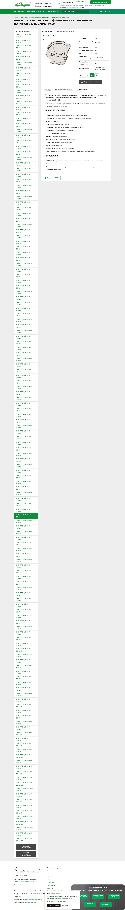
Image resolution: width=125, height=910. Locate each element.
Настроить (65, 905)
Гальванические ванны (114, 896)
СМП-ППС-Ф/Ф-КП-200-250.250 (24, 63)
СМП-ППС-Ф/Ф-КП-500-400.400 (24, 421)
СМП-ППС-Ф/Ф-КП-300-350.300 (24, 220)
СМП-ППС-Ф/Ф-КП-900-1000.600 (24, 745)
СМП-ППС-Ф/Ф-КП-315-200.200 (24, 231)
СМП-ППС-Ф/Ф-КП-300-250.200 (24, 192)
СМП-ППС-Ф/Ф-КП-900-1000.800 (24, 750)
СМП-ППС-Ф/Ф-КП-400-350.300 (24, 337)
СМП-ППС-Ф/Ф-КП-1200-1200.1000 (24, 823)
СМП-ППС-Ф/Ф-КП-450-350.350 (24, 376)
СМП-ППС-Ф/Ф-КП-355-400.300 (24, 309)
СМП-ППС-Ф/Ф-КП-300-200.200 (24, 186)
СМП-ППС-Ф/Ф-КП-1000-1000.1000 (24, 784)
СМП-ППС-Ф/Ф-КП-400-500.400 (24, 365)
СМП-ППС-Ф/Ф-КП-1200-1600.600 (24, 829)
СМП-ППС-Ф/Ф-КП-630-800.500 (24, 588)
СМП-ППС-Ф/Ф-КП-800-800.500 (24, 678)
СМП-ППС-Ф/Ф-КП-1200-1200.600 (24, 812)
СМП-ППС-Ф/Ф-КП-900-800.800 (24, 728)
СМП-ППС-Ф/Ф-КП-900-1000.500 (24, 739)
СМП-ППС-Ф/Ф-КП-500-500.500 (24, 438)
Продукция (24, 17)
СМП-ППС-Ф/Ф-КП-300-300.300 (24, 214)
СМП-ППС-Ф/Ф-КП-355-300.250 (24, 287)
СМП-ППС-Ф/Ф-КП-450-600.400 (24, 415)
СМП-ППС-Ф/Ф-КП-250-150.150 (24, 103)
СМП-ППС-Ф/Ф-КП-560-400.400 (24, 460)
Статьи (49, 880)
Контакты (50, 874)
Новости (50, 877)
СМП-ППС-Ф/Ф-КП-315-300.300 (24, 259)
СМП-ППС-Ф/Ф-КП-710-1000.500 (24, 650)
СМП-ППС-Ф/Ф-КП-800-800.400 (24, 672)
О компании (51, 871)
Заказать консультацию (100, 2)
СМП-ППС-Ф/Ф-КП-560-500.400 (24, 471)
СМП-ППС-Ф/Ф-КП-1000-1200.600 (24, 795)
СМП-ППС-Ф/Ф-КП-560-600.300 (24, 482)
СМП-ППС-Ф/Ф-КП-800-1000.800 (24, 711)
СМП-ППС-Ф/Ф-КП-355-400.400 (24, 315)
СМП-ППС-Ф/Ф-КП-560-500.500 (24, 477)
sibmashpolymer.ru (30, 902)
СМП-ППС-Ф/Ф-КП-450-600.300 (24, 410)
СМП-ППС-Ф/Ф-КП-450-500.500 (24, 404)
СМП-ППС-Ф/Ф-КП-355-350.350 (24, 304)
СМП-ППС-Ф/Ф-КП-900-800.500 (24, 717)
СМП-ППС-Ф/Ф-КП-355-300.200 (24, 281)
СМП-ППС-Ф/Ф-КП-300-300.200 (24, 203)
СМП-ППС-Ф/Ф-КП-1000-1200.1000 (24, 806)
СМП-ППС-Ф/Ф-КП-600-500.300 (24, 510)
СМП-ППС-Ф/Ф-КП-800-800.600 (24, 683)
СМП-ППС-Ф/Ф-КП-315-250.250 (24, 242)
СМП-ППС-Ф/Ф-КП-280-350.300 (24, 181)
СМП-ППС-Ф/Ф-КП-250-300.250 (24, 136)
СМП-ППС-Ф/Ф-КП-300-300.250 (24, 209)
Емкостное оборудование (82, 896)
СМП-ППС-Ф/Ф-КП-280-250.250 (24, 158)
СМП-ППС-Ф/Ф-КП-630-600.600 (24, 577)
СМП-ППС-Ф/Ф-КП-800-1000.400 (24, 694)
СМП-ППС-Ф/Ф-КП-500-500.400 (24, 432)
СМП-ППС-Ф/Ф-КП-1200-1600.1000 (24, 840)
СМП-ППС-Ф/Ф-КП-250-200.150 (24, 108)
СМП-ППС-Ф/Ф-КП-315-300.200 (24, 248)
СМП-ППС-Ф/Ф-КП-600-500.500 (24, 521)
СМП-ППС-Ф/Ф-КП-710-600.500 (24, 611)
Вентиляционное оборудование (40, 17)
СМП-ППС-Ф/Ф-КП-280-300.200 (24, 164)
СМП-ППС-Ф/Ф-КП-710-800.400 (24, 622)
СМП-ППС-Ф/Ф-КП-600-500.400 (24, 516)
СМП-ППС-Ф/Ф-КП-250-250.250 (24, 125)
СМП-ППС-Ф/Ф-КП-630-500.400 (24, 555)
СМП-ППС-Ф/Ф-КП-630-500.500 (24, 560)
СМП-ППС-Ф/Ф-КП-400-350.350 (24, 343)
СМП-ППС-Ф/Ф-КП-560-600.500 (24, 493)
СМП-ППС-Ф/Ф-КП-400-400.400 (24, 354)
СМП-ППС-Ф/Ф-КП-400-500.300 (24, 359)
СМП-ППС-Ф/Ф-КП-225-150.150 (24, 69)
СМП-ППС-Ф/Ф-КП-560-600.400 (24, 488)
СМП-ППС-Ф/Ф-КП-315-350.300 (24, 264)
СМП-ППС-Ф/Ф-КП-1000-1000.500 (24, 767)
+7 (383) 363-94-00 (67, 2)
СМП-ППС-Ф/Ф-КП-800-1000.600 (24, 706)
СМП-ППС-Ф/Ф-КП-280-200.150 (24, 142)
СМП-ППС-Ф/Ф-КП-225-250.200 (24, 91)
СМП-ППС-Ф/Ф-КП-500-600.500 (24, 454)
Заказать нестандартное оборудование (26, 854)
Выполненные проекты (54, 868)
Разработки (50, 882)
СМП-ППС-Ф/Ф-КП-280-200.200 (24, 147)
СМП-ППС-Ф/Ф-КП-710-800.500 (24, 627)
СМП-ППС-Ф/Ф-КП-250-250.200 (24, 119)
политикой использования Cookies (56, 898)
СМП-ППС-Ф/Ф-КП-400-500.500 (24, 371)
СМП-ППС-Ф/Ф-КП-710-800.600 (24, 633)
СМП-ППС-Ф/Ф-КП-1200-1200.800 (24, 817)
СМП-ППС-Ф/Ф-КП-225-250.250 (24, 97)
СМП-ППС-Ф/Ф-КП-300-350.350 (24, 225)
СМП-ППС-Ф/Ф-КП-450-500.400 (24, 399)
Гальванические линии (98, 896)
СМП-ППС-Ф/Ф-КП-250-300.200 (24, 130)
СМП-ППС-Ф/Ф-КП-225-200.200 (24, 80)
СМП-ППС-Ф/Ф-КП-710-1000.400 (24, 644)
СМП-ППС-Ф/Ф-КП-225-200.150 (24, 75)
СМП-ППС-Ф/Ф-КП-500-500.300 (24, 426)
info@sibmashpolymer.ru (81, 1)
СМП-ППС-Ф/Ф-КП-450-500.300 (24, 393)
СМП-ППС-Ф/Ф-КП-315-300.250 (24, 253)
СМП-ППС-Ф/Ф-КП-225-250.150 (24, 86)
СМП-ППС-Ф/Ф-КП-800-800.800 (24, 689)
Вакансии (50, 888)
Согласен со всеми (53, 905)
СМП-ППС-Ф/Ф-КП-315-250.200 (24, 237)
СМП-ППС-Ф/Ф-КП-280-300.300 (24, 175)
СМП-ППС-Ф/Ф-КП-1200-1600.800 (24, 834)
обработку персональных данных (24, 881)
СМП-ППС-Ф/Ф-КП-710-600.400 (24, 605)
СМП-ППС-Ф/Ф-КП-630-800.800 (24, 600)
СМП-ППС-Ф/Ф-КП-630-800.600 (24, 594)
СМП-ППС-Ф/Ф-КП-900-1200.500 (24, 761)
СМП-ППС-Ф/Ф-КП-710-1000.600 (24, 655)
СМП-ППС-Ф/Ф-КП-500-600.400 (24, 449)
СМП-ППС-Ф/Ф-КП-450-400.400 (24, 387)
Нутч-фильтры (106, 904)
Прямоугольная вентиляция (60, 17)
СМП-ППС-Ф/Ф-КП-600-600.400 (24, 532)
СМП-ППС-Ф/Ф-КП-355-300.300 (24, 292)
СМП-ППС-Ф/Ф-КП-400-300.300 (24, 331)
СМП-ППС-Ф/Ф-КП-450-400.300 (24, 382)
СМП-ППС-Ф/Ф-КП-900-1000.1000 (24, 756)
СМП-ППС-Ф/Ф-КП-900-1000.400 (24, 734)
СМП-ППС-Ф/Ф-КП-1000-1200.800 (24, 801)
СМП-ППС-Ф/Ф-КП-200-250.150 (24, 52)
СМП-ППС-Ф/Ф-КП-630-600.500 (24, 572)
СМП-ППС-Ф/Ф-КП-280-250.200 (24, 153)
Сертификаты (51, 885)
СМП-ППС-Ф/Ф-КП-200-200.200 (24, 47)
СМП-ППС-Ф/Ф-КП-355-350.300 (24, 298)
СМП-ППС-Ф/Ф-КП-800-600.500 (24, 661)
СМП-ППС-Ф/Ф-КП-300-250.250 (24, 197)
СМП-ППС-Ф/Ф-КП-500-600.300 (24, 443)
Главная (16, 17)
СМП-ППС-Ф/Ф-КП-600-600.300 (24, 527)
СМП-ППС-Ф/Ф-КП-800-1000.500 (24, 700)
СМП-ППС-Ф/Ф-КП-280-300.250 (24, 170)
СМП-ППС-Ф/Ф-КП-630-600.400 (24, 566)
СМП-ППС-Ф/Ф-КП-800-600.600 (24, 667)
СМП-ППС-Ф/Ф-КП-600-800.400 (24, 549)
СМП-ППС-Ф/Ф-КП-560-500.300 (24, 466)
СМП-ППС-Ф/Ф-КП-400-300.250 (24, 326)
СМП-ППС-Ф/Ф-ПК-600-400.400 (24, 505)
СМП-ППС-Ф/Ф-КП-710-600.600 (24, 616)
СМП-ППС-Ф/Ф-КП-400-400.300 (24, 348)
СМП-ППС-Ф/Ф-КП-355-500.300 (24, 320)
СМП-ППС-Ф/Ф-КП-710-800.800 (24, 639)
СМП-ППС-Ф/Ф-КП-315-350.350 (24, 270)
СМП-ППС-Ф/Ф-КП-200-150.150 (24, 36)
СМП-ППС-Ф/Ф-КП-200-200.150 (24, 41)
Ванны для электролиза (90, 904)
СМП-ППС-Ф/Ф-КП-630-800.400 (24, 583)
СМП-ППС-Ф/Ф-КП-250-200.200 (24, 114)
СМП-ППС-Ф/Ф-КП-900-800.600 (24, 722)
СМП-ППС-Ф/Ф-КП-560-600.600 (24, 499)
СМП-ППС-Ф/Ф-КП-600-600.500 (24, 538)
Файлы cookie (18, 885)
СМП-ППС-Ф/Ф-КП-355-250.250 (24, 276)
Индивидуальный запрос (92, 82)
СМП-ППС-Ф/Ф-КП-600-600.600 (24, 544)
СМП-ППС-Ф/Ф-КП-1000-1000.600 (24, 773)
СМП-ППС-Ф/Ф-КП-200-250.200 (24, 58)
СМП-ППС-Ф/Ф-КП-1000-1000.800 (24, 778)
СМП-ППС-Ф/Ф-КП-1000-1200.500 (24, 789)
